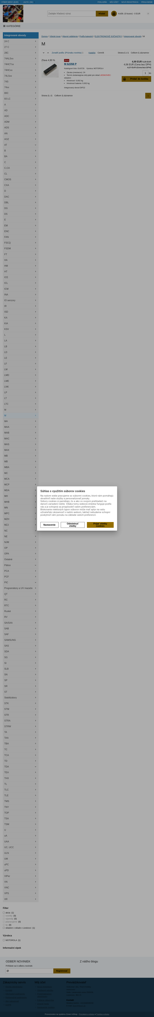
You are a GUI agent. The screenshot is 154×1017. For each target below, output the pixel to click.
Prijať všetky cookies (100, 524)
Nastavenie (49, 525)
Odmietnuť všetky (73, 524)
